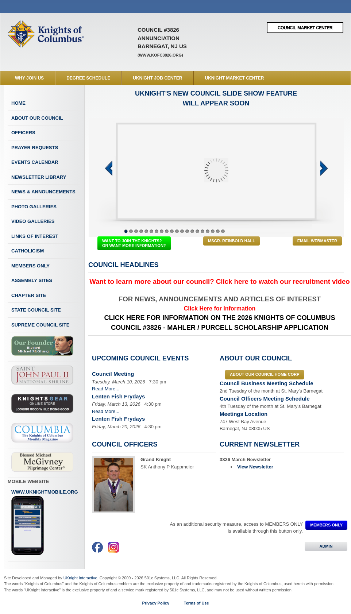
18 (213, 231)
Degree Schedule (88, 78)
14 (192, 231)
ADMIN (326, 546)
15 (197, 231)
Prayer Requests (34, 147)
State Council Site (36, 310)
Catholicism (27, 251)
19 (218, 231)
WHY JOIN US (29, 78)
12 (182, 231)
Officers (23, 132)
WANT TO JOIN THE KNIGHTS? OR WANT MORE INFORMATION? (134, 243)
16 (202, 231)
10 (172, 231)
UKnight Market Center (234, 78)
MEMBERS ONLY (326, 525)
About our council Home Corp (264, 374)
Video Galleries (32, 221)
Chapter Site (28, 295)
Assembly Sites (31, 280)
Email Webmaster (317, 241)
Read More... (105, 388)
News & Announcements (43, 191)
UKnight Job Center (157, 78)
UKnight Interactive (80, 578)
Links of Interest (34, 236)
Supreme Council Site (40, 325)
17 (207, 231)
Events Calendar (34, 162)
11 (177, 231)
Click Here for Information (219, 308)
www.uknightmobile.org (44, 522)
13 (187, 231)
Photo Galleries (34, 206)
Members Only (30, 266)
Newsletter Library (38, 177)
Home (18, 103)
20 (223, 231)
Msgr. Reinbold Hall (231, 241)
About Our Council (37, 118)
